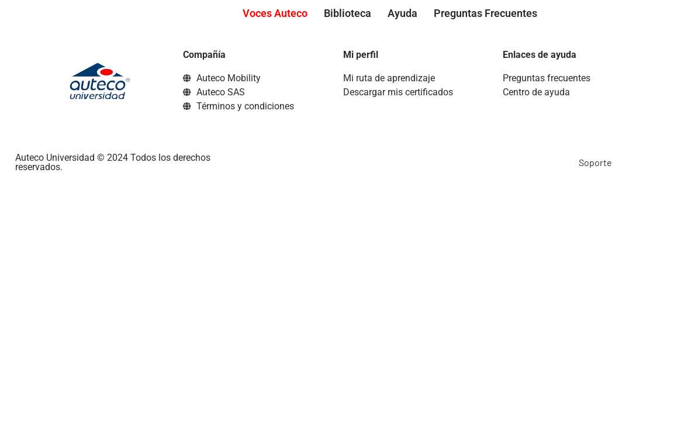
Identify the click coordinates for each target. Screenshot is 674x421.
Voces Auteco (275, 13)
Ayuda (402, 13)
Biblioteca (347, 13)
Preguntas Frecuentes (485, 13)
